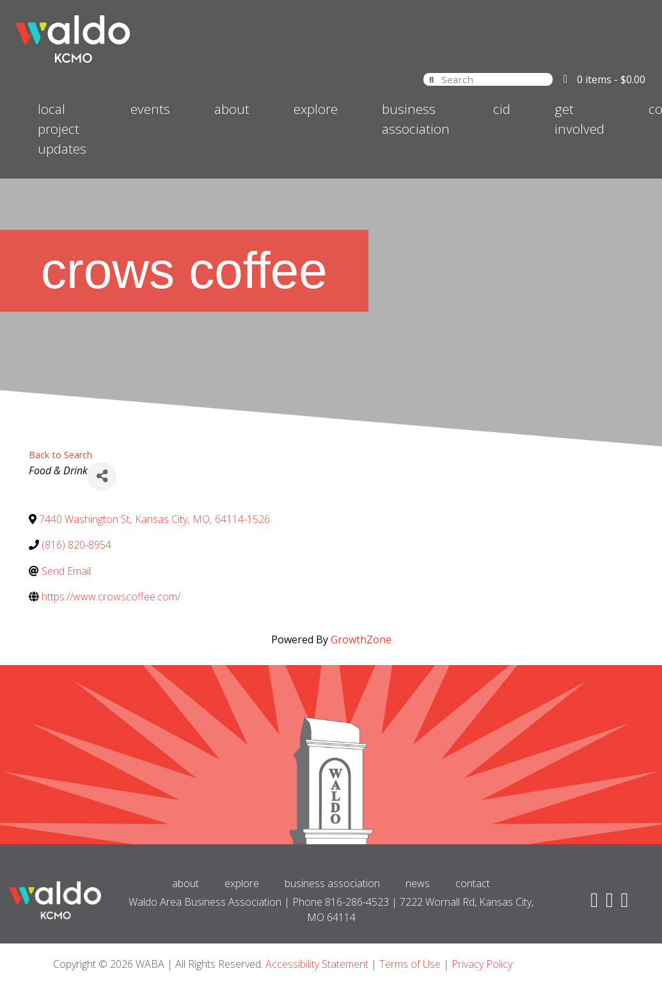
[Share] (102, 476)
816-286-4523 (357, 902)
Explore (316, 109)
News (418, 883)
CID (501, 109)
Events (150, 109)
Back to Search (60, 455)
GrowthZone (361, 639)
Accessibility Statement (316, 964)
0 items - (611, 79)
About (231, 109)
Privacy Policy (482, 964)
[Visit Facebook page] (591, 903)
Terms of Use (410, 964)
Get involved (579, 119)
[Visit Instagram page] (622, 903)
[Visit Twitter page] (607, 903)
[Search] (431, 79)
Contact (472, 883)
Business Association (416, 119)
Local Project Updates (62, 128)
